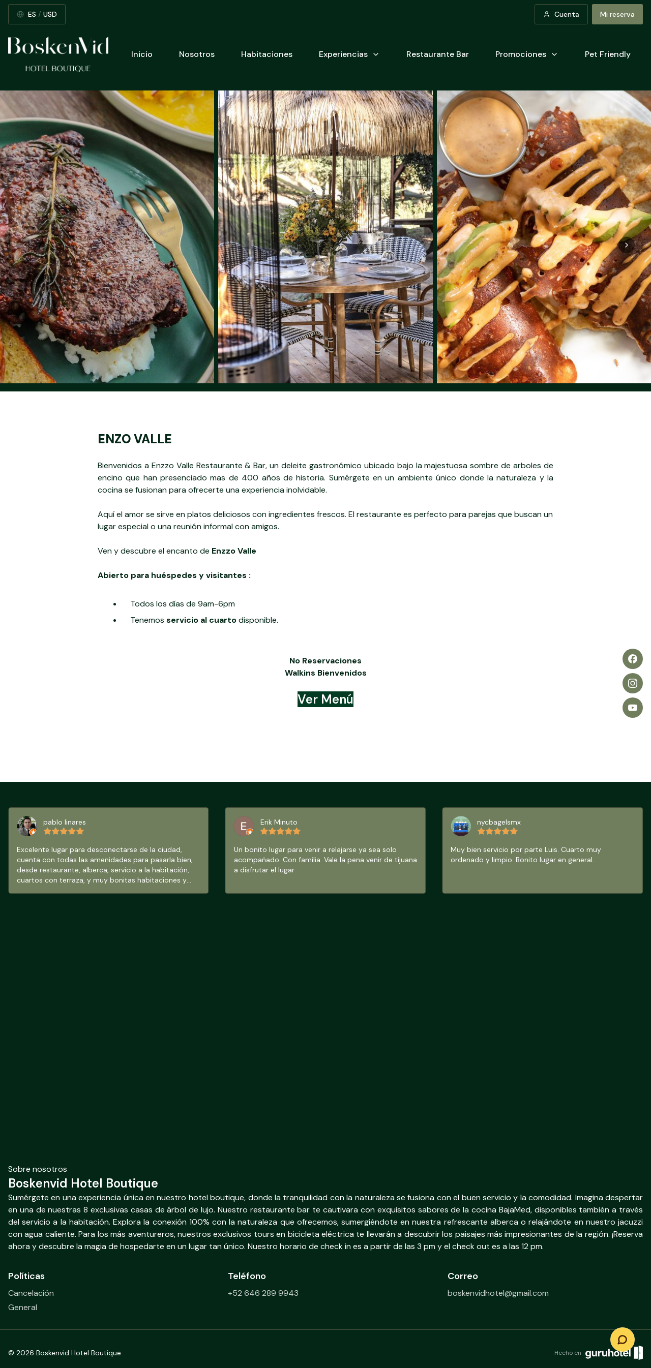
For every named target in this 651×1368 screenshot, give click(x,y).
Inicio (142, 54)
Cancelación (31, 1293)
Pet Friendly (608, 54)
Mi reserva (617, 14)
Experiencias (349, 54)
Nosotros (197, 54)
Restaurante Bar (437, 54)
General (22, 1307)
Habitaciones (266, 54)
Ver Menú (325, 699)
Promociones (526, 54)
